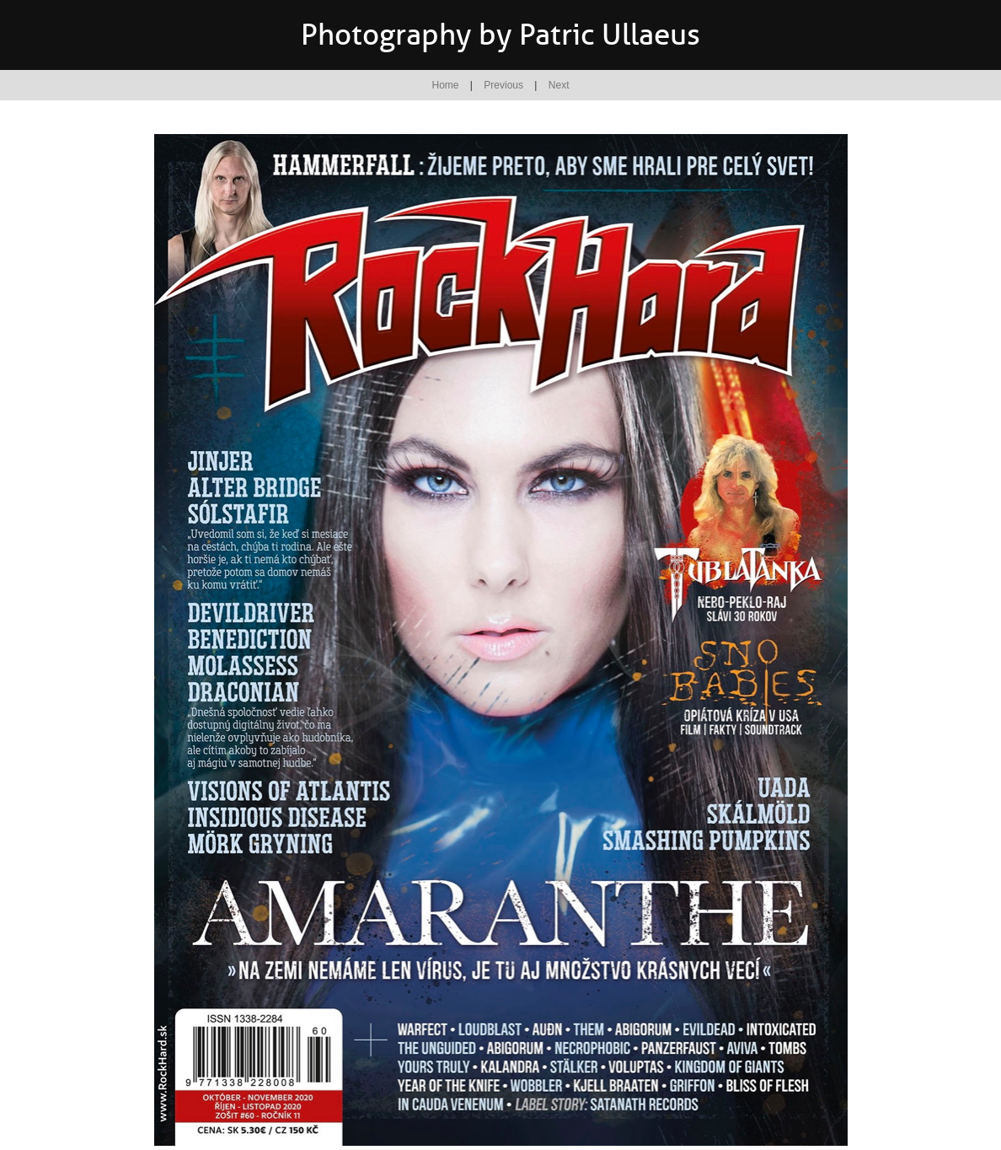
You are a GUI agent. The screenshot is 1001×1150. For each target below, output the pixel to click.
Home (445, 85)
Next (559, 85)
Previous (503, 85)
